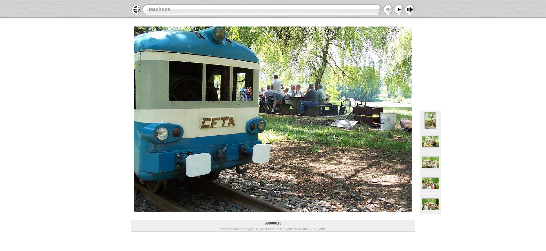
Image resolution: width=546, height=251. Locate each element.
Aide (322, 229)
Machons (159, 9)
